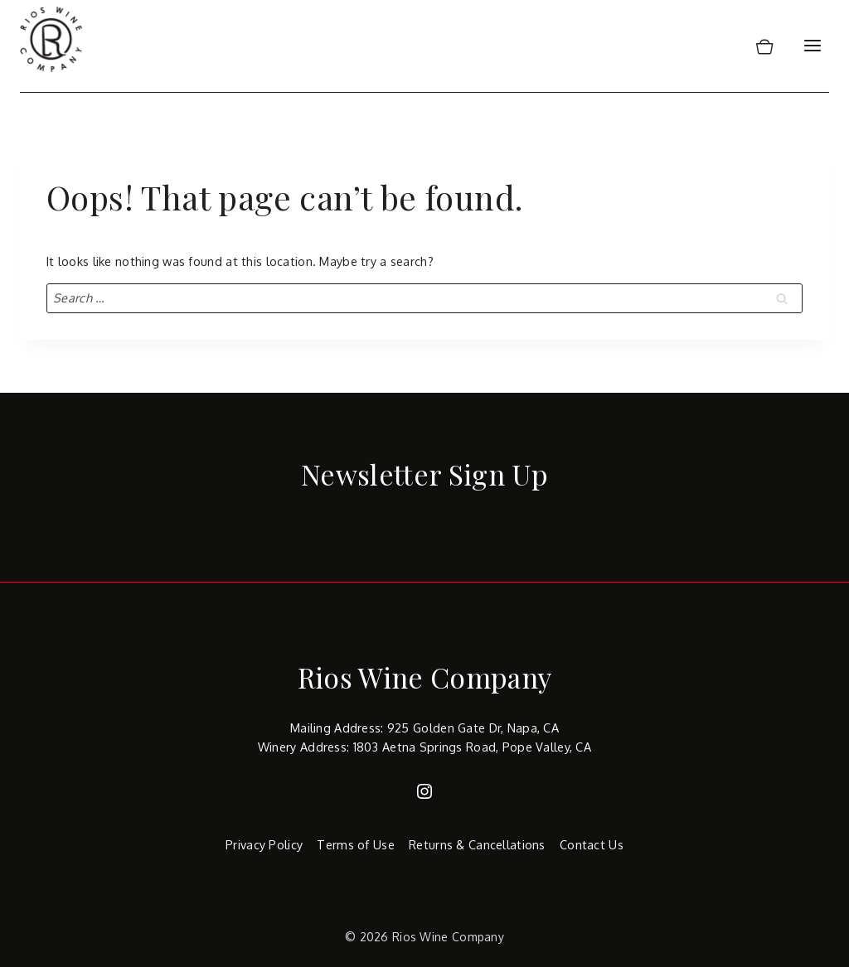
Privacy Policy (264, 844)
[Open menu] (812, 45)
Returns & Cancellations (477, 844)
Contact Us (591, 844)
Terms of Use (355, 844)
